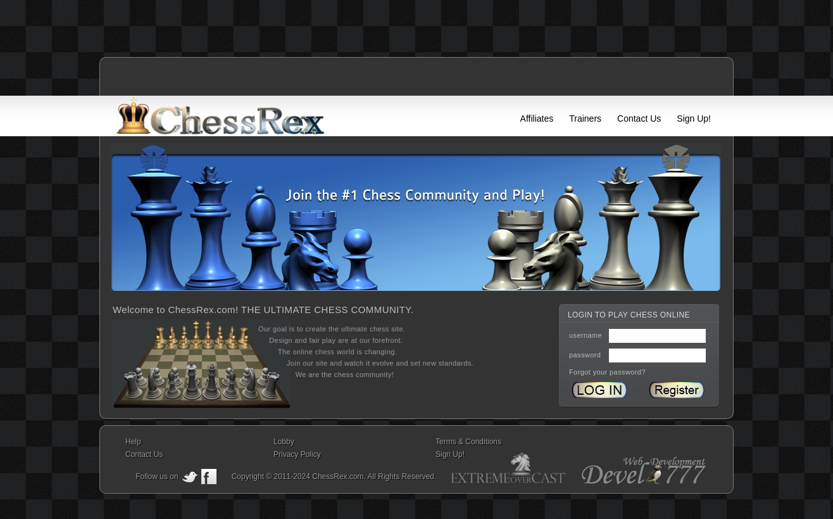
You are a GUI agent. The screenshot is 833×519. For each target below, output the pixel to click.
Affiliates (537, 118)
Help (133, 441)
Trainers (585, 118)
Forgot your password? (607, 372)
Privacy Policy (297, 454)
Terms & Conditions (468, 441)
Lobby (283, 441)
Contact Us (639, 118)
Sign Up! (694, 118)
